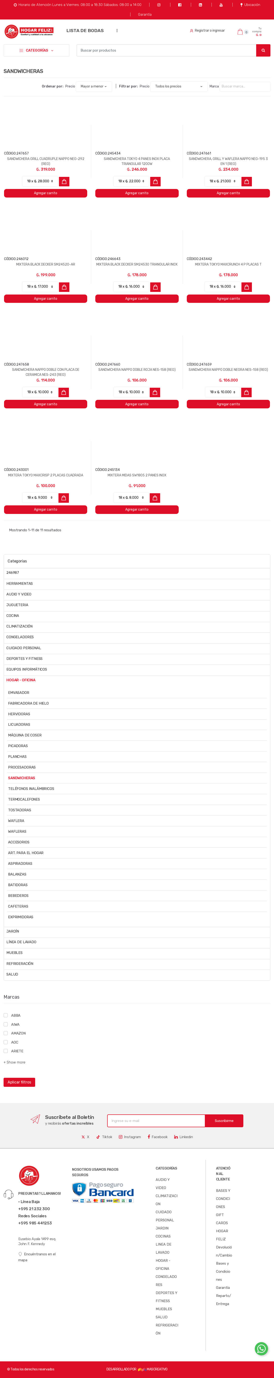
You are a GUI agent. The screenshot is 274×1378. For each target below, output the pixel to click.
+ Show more (14, 1062)
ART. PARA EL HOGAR (25, 853)
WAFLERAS (17, 831)
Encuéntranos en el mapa (37, 1257)
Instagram (130, 1137)
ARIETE (17, 1051)
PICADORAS (18, 746)
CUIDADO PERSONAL (23, 648)
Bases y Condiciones (223, 1271)
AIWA (15, 1024)
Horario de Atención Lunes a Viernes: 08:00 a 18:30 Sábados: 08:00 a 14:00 (77, 5)
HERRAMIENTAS (19, 583)
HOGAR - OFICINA (20, 680)
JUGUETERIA (17, 605)
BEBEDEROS (18, 896)
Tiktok (104, 1137)
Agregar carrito (45, 193)
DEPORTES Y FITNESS (24, 659)
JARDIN (162, 1228)
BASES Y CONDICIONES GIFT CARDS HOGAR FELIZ (223, 1215)
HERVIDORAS (19, 714)
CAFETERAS (18, 906)
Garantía (145, 14)
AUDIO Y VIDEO (18, 594)
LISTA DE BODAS (85, 30)
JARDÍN (12, 931)
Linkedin (183, 1137)
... (115, 30)
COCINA (12, 616)
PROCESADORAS (22, 767)
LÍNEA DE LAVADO (21, 942)
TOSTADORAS (19, 810)
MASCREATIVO (153, 1369)
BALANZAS (17, 874)
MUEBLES (14, 953)
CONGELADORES (20, 637)
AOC (14, 1042)
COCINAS (163, 1236)
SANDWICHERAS (21, 778)
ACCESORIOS (18, 842)
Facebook (158, 1137)
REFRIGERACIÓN (19, 964)
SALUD (12, 974)
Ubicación (250, 5)
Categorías (17, 561)
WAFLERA (16, 821)
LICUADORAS (19, 724)
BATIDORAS (18, 885)
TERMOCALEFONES (24, 799)
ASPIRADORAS (20, 863)
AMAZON (18, 1033)
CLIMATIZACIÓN (19, 626)
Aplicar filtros (19, 1082)
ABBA (15, 1015)
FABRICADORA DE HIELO (28, 703)
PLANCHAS (17, 756)
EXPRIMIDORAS (20, 917)
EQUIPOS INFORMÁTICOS (26, 669)
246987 (12, 573)
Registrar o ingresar (207, 31)
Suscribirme (224, 1121)
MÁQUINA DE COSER (25, 735)
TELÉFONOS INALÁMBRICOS (31, 789)
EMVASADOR (18, 693)
